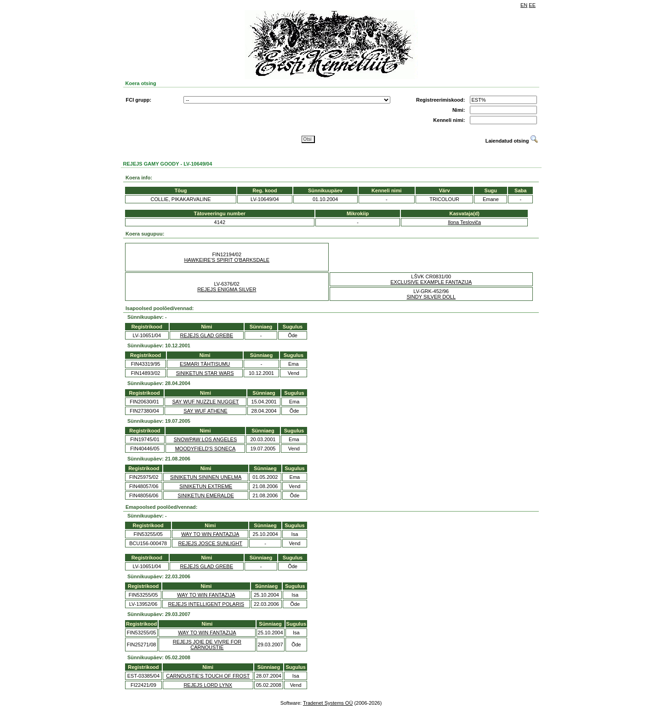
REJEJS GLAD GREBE (207, 335)
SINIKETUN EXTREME (205, 486)
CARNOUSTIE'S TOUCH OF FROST (208, 676)
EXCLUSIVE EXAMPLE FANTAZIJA (431, 282)
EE (532, 5)
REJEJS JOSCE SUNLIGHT (210, 543)
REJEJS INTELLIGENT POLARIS (206, 604)
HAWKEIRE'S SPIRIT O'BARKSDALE (226, 260)
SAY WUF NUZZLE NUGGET (205, 401)
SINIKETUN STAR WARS (205, 373)
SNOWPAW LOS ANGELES (205, 439)
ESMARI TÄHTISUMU (205, 364)
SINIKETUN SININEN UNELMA (205, 477)
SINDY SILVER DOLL (431, 296)
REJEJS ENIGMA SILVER (226, 289)
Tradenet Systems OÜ (328, 703)
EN (523, 5)
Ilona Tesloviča (464, 222)
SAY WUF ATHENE (205, 411)
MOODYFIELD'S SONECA (205, 448)
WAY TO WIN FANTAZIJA (210, 534)
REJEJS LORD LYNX (207, 685)
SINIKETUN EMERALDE (206, 495)
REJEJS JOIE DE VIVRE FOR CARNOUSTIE (207, 644)
